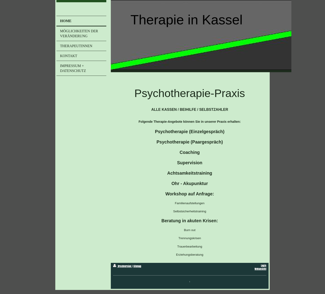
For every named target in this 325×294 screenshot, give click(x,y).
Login (263, 265)
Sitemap (137, 266)
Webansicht (260, 269)
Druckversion (122, 266)
